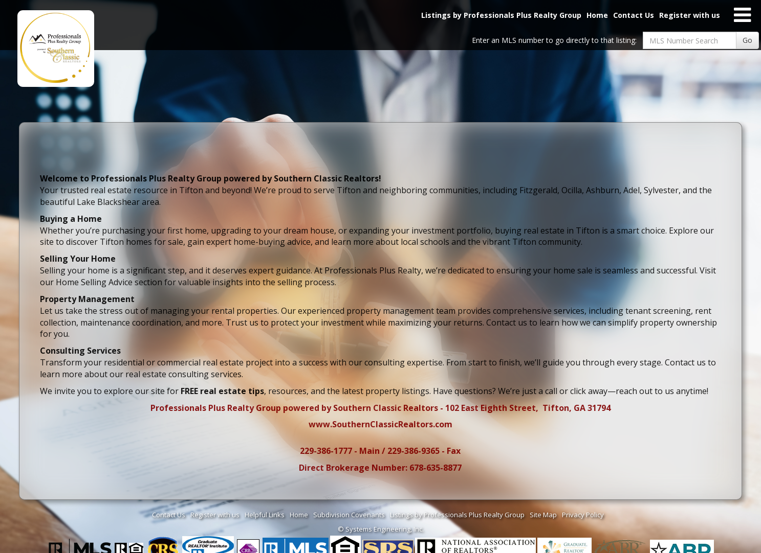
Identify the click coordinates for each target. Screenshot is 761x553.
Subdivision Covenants (349, 514)
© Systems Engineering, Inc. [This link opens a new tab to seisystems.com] (381, 529)
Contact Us (633, 15)
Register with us (689, 15)
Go (747, 40)
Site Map (543, 514)
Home (597, 15)
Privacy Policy (583, 514)
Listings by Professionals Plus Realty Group (501, 15)
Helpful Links (265, 514)
